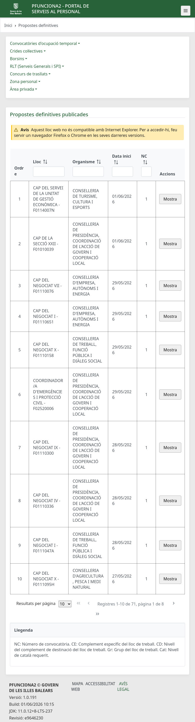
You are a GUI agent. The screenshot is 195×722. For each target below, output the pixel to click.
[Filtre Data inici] (122, 172)
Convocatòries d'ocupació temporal (43, 43)
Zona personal (23, 81)
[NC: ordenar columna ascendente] (146, 165)
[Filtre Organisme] (88, 172)
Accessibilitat (100, 683)
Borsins (17, 58)
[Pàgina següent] (173, 603)
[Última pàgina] (97, 614)
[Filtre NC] (146, 172)
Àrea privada (22, 89)
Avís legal (123, 686)
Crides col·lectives (26, 51)
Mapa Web (77, 686)
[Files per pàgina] (65, 604)
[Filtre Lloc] (48, 172)
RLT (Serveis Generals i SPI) (35, 66)
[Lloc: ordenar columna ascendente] (49, 165)
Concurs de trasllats (28, 74)
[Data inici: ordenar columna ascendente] (122, 165)
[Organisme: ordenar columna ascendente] (88, 165)
